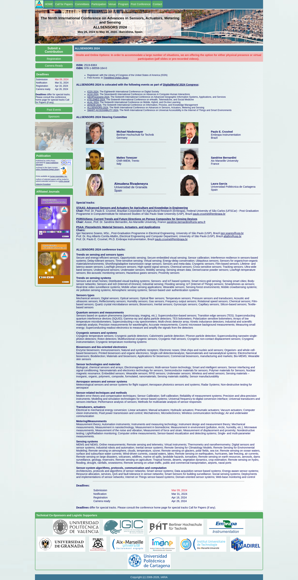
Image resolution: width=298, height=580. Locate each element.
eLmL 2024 (93, 102)
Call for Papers (64, 4)
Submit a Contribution (54, 50)
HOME (49, 4)
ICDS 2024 (92, 91)
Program (123, 4)
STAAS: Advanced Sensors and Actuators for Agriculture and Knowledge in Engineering (132, 207)
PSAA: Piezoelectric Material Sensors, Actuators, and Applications (118, 227)
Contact (157, 4)
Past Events (54, 109)
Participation (98, 4)
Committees (82, 4)
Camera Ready (54, 65)
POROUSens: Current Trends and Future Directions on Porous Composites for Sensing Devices (136, 218)
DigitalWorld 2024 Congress (180, 84)
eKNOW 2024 (94, 105)
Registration (54, 58)
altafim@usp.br (232, 236)
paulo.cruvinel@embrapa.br (209, 213)
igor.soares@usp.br (232, 233)
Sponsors (53, 116)
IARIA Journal (64, 181)
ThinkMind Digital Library (115, 77)
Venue (112, 4)
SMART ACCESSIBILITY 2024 (102, 110)
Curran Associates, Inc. (58, 176)
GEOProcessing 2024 (98, 97)
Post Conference (141, 4)
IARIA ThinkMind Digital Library (47, 169)
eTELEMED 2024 (96, 99)
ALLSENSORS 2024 (97, 107)
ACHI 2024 (92, 94)
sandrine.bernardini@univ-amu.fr (186, 222)
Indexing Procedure (43, 184)
